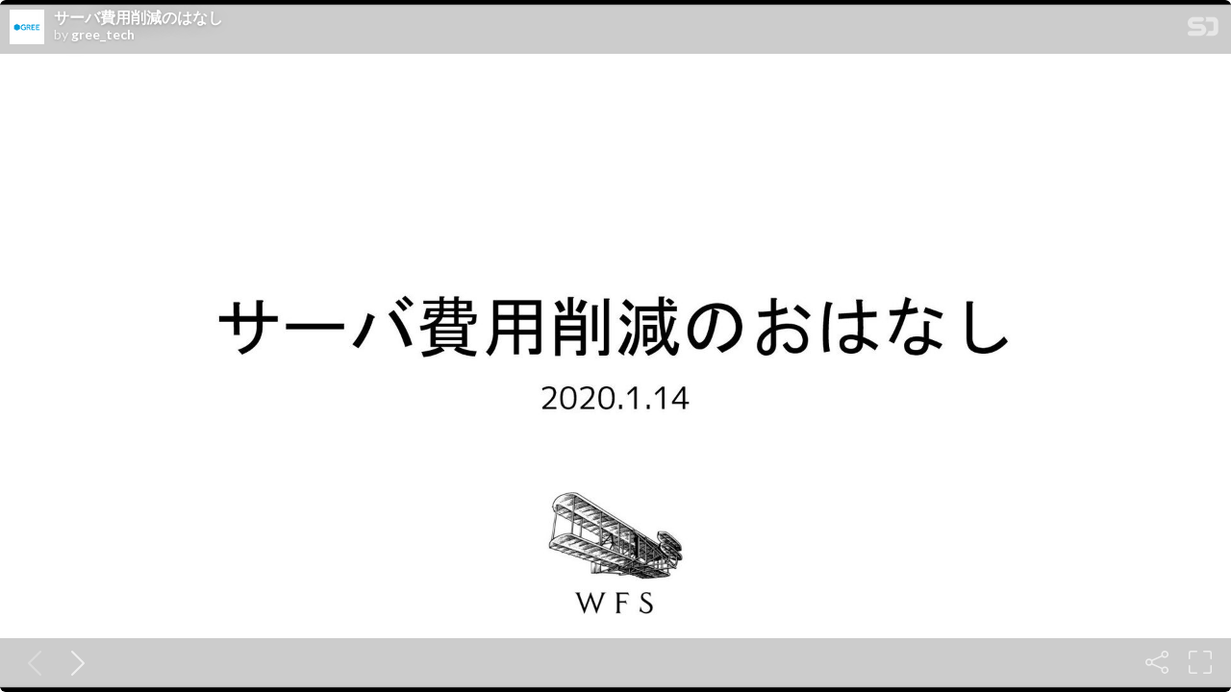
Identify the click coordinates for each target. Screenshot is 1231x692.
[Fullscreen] (1200, 662)
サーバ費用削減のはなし (138, 17)
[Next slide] (74, 662)
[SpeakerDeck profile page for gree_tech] (27, 28)
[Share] (1157, 662)
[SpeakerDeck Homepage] (1203, 30)
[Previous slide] (30, 662)
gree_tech (103, 34)
